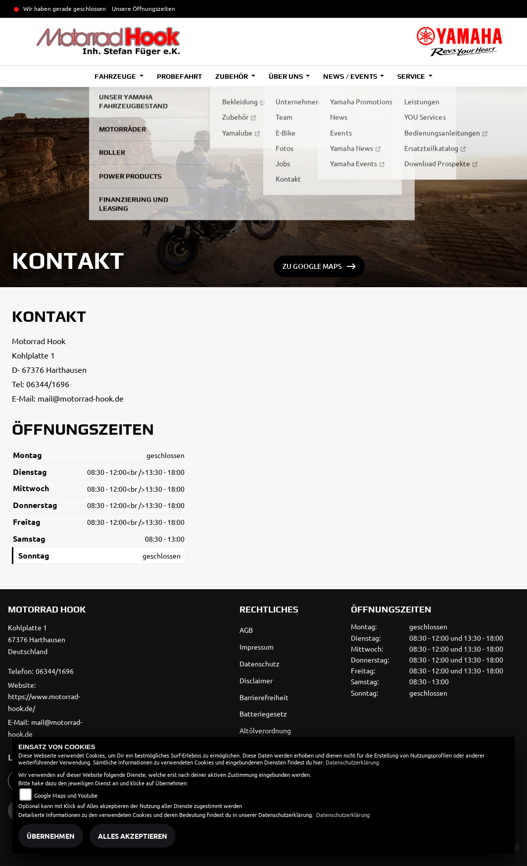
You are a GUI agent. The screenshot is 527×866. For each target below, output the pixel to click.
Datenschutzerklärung (352, 762)
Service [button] (412, 76)
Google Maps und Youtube (65, 795)
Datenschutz (260, 663)
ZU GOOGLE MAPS (312, 266)
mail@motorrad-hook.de (81, 398)
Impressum (257, 646)
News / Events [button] (350, 76)
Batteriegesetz (263, 713)
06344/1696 (47, 384)
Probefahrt (179, 76)
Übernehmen (51, 835)
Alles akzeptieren (132, 835)
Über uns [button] (286, 76)
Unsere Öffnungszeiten (143, 8)
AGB (246, 629)
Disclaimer (256, 680)
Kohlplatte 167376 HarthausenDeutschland (36, 639)
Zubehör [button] (232, 76)
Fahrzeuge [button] (116, 76)
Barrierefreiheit (264, 697)
